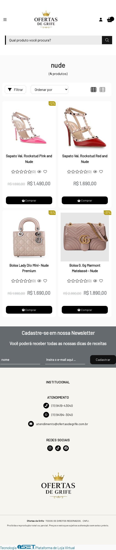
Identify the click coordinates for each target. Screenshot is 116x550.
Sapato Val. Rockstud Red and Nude (84, 158)
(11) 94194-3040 (58, 415)
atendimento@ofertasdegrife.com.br (58, 424)
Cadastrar (103, 360)
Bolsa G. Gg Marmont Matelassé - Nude (84, 268)
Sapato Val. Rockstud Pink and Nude (29, 158)
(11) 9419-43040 (58, 405)
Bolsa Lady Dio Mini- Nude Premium (29, 268)
